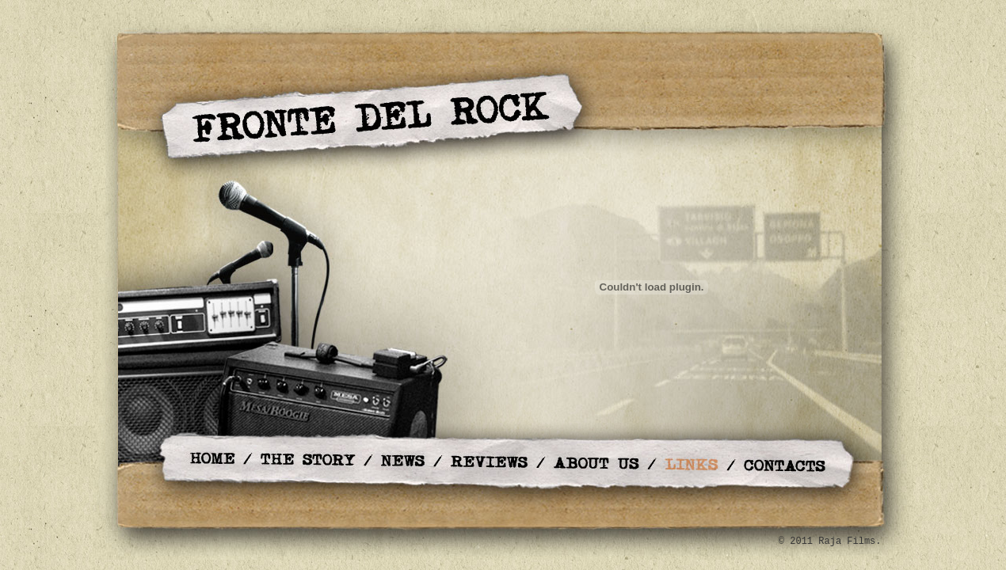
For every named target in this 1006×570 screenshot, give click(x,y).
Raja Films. (849, 541)
